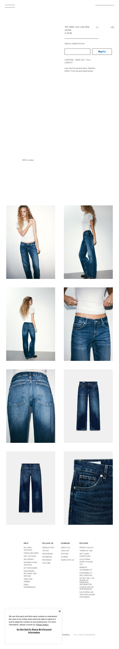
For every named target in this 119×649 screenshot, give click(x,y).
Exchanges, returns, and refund (30, 573)
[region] (33, 626)
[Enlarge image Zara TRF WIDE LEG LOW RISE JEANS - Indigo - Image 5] (88, 324)
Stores (64, 557)
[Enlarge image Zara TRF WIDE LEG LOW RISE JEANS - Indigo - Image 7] (88, 406)
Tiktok (45, 550)
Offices (64, 553)
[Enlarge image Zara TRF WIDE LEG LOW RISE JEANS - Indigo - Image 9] (88, 488)
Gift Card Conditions (84, 554)
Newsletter (48, 547)
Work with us (67, 560)
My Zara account (28, 548)
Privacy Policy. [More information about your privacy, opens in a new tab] (42, 624)
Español (66, 635)
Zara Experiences (29, 585)
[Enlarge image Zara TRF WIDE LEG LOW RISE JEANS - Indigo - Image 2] (30, 242)
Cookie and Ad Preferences (86, 588)
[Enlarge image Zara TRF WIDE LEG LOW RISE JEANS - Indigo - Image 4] (30, 324)
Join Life (65, 550)
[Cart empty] (112, 27)
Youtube (46, 563)
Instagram (47, 553)
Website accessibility (85, 568)
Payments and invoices (30, 563)
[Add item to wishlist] (97, 27)
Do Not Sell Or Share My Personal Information (86, 581)
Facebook (47, 557)
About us (65, 547)
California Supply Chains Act (86, 561)
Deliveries (29, 559)
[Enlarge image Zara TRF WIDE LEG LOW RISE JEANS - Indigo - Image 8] (30, 488)
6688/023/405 (78, 43)
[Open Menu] (11, 7)
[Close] (60, 611)
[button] (77, 52)
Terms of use (85, 550)
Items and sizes (31, 553)
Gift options (30, 556)
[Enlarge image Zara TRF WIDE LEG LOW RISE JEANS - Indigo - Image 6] (30, 406)
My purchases (30, 568)
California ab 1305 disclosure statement (87, 594)
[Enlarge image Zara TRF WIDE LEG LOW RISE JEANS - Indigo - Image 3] (88, 242)
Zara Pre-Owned (28, 580)
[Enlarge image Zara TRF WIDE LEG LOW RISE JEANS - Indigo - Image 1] (88, 160)
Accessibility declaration (85, 574)
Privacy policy (86, 547)
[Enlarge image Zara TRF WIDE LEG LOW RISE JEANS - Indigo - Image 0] (31, 66)
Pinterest (47, 560)
